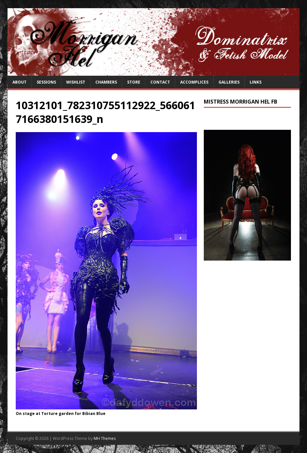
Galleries (229, 82)
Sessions (46, 82)
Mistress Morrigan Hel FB (240, 101)
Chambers (106, 82)
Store (133, 82)
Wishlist (75, 82)
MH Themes (105, 438)
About (19, 82)
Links (255, 82)
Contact (160, 82)
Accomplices (194, 82)
